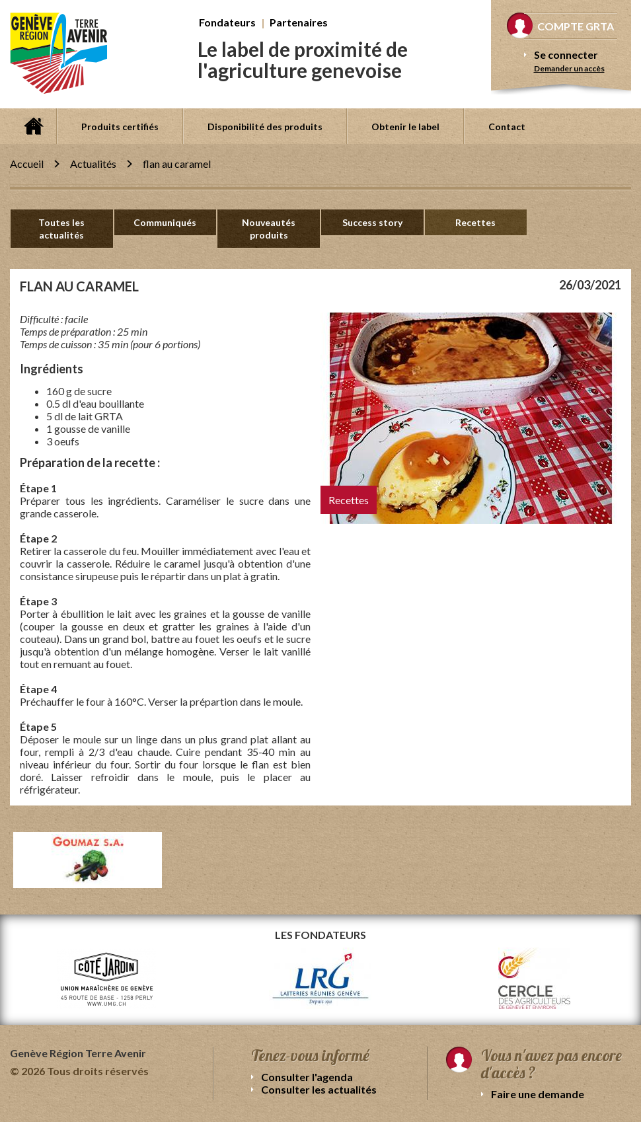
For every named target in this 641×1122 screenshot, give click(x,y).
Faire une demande (537, 1094)
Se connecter (566, 54)
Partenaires (299, 22)
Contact (506, 126)
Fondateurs (227, 22)
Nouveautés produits (268, 229)
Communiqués (164, 222)
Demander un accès (569, 68)
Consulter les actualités (319, 1089)
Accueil (33, 126)
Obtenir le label (405, 126)
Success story (372, 222)
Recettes (475, 222)
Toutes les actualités (61, 229)
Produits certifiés (120, 126)
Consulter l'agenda (307, 1076)
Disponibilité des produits (264, 126)
